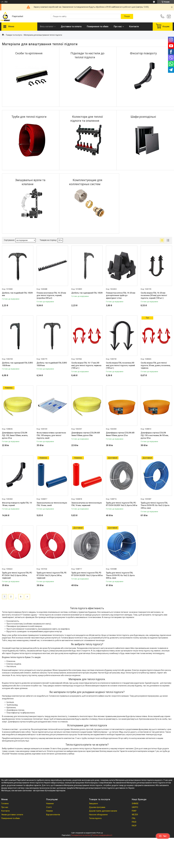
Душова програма (97, 807)
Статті (49, 807)
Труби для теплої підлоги (28, 116)
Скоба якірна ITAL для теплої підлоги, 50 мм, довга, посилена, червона (155, 365)
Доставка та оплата (71, 26)
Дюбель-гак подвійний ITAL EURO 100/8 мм (52, 364)
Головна (5, 803)
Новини (49, 811)
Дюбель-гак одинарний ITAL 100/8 (86, 293)
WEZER (135, 815)
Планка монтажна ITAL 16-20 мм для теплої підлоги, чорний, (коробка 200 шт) (51, 295)
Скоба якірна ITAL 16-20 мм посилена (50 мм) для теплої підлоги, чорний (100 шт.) (154, 295)
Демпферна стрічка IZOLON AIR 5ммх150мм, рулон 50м (85, 434)
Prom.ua (100, 833)
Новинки (50, 803)
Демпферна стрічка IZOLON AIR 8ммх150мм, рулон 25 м (120, 434)
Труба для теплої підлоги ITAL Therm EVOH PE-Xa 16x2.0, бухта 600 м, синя (120, 575)
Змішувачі (93, 803)
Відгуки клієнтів (53, 815)
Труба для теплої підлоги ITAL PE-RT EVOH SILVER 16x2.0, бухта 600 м (87, 574)
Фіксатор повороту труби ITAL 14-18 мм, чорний (17, 504)
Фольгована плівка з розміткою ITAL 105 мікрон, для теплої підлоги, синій (51, 435)
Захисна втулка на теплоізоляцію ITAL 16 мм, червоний (86, 504)
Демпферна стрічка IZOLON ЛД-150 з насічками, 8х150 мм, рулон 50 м (155, 435)
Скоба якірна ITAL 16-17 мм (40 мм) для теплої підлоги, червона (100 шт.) (86, 365)
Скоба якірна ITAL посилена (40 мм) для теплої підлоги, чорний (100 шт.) (120, 365)
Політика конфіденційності (102, 835)
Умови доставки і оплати (12, 815)
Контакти (134, 26)
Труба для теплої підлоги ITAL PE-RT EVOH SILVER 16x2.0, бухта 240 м (121, 504)
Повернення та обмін (97, 26)
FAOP (134, 826)
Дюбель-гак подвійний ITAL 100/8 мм (17, 294)
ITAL (134, 818)
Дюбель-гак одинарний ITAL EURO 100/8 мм (17, 364)
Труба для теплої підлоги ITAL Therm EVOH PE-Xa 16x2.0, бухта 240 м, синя (155, 505)
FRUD (134, 822)
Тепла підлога (95, 818)
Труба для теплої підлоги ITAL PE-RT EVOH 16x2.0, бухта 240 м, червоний (17, 575)
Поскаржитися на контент (81, 835)
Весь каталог (47, 26)
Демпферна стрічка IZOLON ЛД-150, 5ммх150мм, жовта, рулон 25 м (15, 435)
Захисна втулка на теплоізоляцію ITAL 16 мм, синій (52, 504)
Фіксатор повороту (143, 53)
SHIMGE (135, 803)
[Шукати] (127, 16)
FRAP (134, 811)
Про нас (118, 26)
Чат (163, 836)
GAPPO (135, 807)
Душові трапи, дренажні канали (103, 811)
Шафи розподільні (143, 116)
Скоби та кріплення (28, 53)
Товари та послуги (14, 35)
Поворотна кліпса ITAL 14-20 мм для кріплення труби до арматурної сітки (120, 295)
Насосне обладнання (98, 815)
